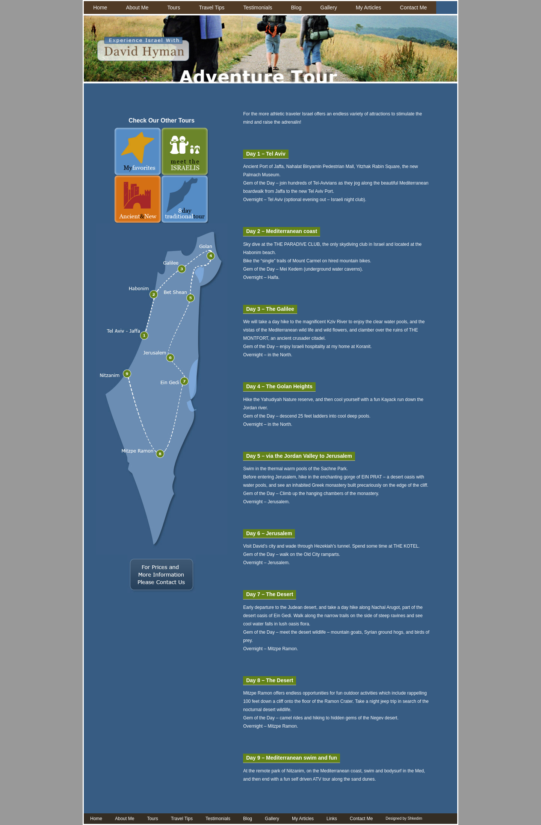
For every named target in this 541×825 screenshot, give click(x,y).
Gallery (328, 8)
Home (100, 8)
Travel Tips (212, 8)
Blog (296, 8)
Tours (173, 8)
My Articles (368, 8)
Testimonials (257, 8)
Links (331, 818)
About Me (137, 8)
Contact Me (413, 8)
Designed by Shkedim (403, 818)
